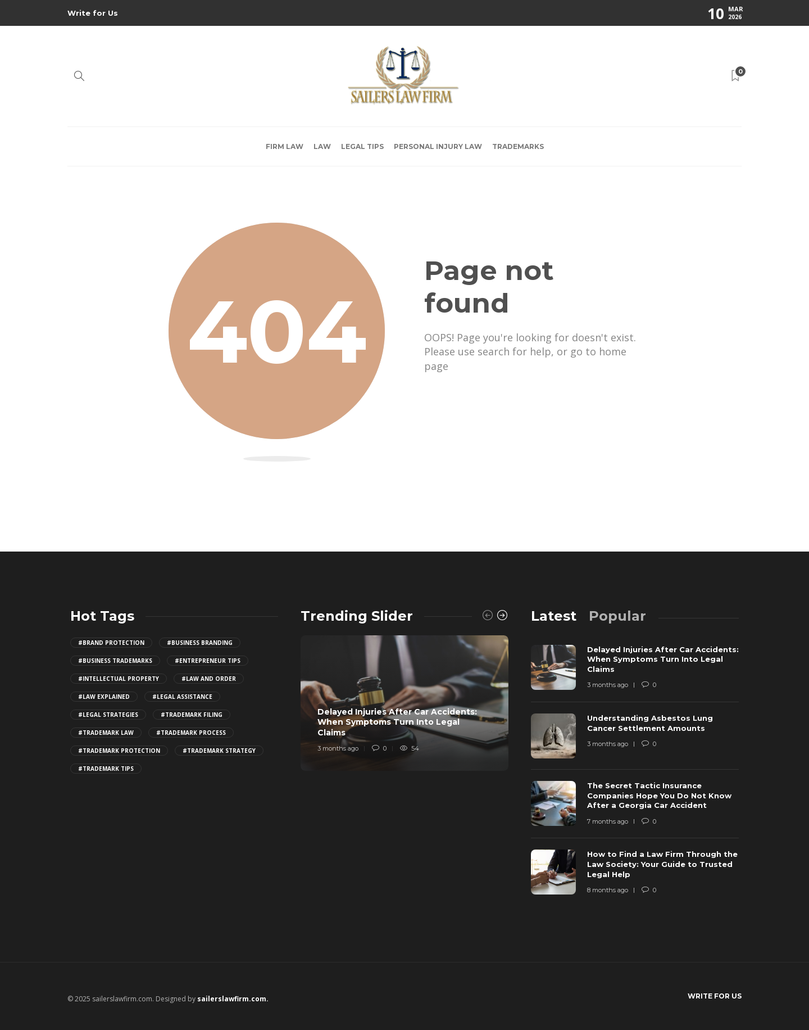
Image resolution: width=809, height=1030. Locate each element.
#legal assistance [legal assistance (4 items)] (182, 697)
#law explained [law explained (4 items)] (104, 697)
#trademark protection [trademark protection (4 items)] (119, 751)
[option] (404, 703)
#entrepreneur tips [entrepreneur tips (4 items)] (207, 661)
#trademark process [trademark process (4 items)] (191, 733)
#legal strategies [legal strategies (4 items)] (108, 715)
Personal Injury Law (438, 146)
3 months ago (337, 748)
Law (322, 146)
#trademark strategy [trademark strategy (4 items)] (219, 751)
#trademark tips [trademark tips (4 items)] (106, 768)
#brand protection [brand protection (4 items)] (111, 643)
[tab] (553, 616)
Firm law (284, 146)
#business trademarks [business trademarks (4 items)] (115, 661)
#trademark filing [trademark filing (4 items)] (191, 715)
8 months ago (607, 890)
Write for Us (92, 12)
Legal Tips (362, 146)
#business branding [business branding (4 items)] (200, 643)
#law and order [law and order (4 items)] (208, 679)
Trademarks (518, 146)
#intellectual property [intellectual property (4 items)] (118, 679)
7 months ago (607, 821)
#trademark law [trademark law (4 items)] (106, 733)
